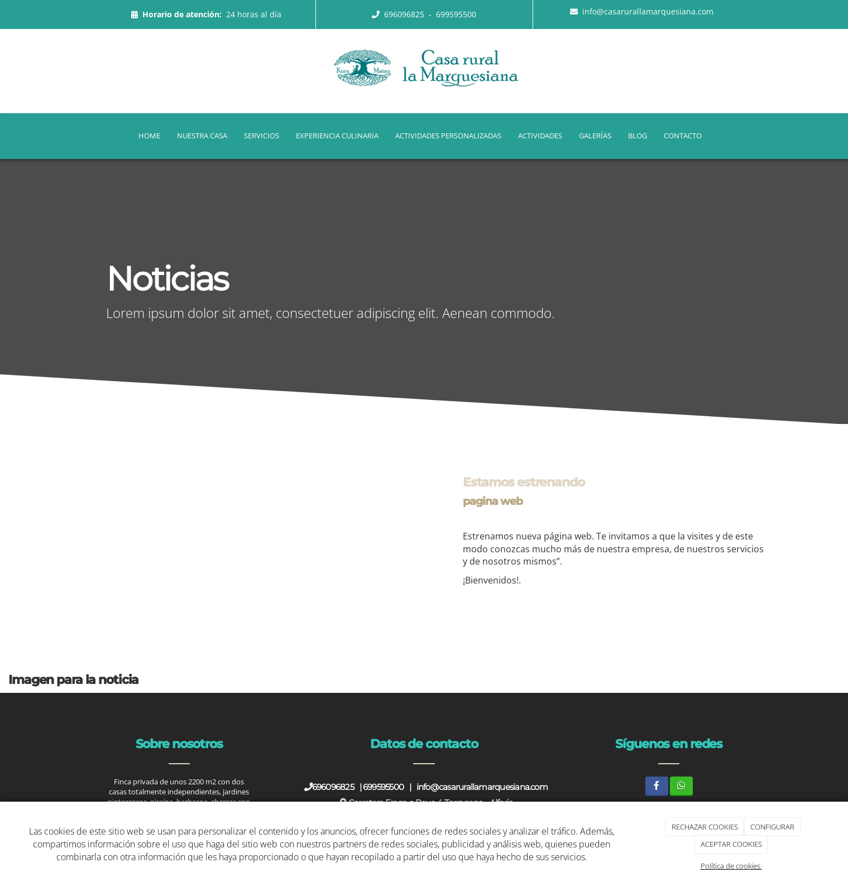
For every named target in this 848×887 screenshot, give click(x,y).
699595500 (456, 14)
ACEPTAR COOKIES (731, 844)
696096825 (405, 14)
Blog (637, 136)
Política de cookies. (731, 866)
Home (149, 136)
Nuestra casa (202, 136)
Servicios (261, 136)
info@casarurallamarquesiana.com (647, 11)
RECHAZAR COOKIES (705, 827)
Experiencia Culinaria (337, 136)
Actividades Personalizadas (448, 136)
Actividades (540, 136)
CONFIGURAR (772, 827)
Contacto (683, 136)
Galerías (595, 136)
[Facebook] (656, 786)
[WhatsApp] (681, 786)
